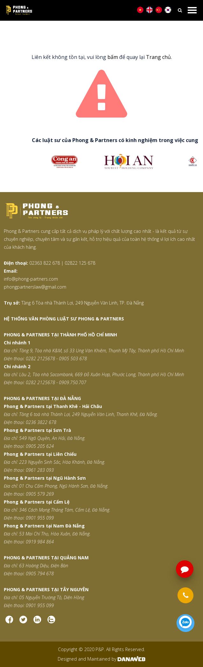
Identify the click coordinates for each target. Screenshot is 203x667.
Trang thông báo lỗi (117, 32)
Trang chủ (76, 32)
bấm (112, 57)
